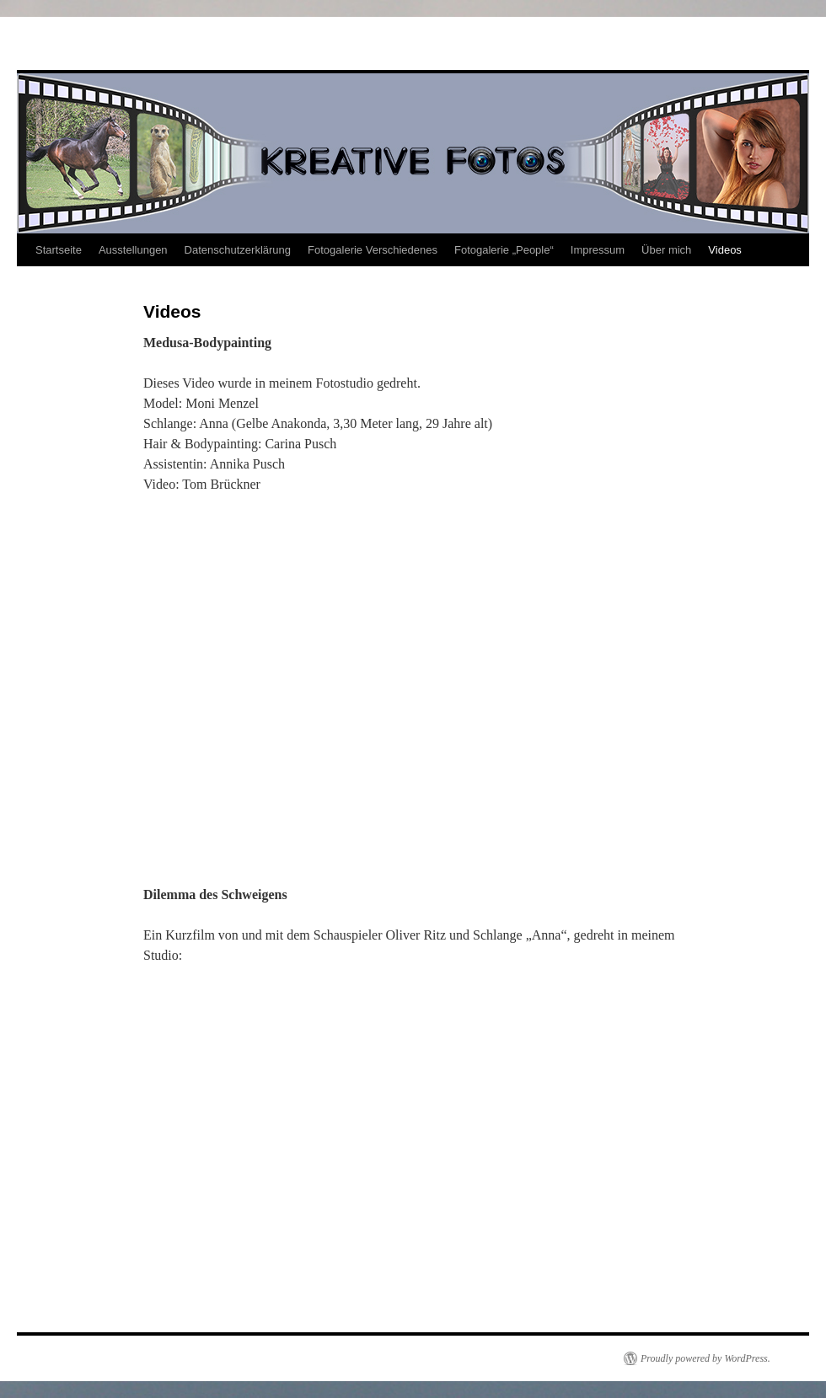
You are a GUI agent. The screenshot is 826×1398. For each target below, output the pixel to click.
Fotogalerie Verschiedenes (372, 250)
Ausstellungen (133, 250)
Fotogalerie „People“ (504, 250)
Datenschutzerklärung (238, 250)
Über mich (666, 250)
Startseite (58, 250)
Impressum (598, 250)
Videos (725, 250)
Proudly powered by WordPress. (705, 1358)
